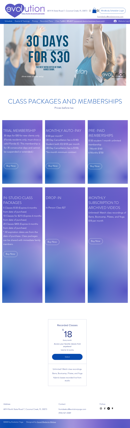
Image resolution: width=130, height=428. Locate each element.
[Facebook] (104, 408)
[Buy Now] (11, 166)
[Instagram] (101, 408)
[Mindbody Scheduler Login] (112, 11)
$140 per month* (54, 136)
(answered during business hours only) (89, 21)
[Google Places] (112, 408)
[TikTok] (108, 408)
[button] (94, 10)
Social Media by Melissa (46, 422)
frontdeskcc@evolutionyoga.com (72, 409)
